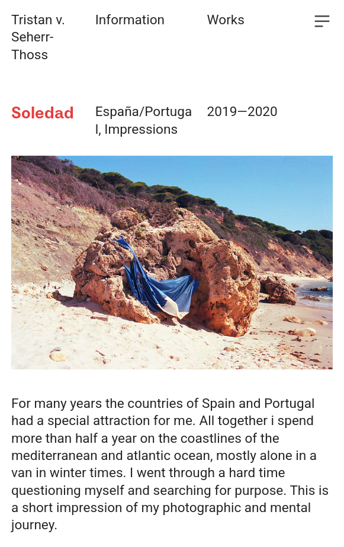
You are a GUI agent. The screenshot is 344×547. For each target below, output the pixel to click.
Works (226, 20)
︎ (322, 22)
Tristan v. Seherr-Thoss (38, 37)
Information (130, 20)
